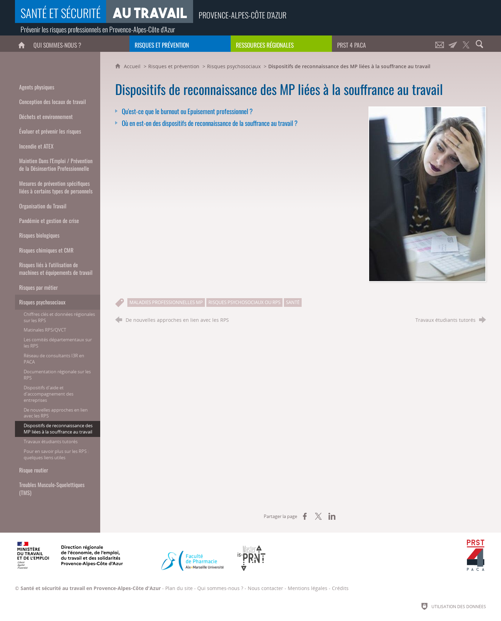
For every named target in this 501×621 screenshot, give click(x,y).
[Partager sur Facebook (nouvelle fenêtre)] (305, 516)
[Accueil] (21, 43)
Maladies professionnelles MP (166, 302)
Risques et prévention (173, 66)
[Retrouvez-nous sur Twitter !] (466, 43)
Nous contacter (265, 588)
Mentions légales (307, 588)
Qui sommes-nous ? (220, 588)
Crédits (340, 588)
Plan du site (179, 588)
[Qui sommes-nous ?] (78, 43)
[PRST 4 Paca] (382, 43)
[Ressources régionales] (281, 43)
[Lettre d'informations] (453, 43)
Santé (293, 302)
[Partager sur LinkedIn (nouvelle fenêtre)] (332, 516)
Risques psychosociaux (234, 66)
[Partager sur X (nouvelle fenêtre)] (318, 516)
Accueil (133, 66)
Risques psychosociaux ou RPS (244, 302)
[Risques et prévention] (180, 43)
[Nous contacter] (439, 43)
